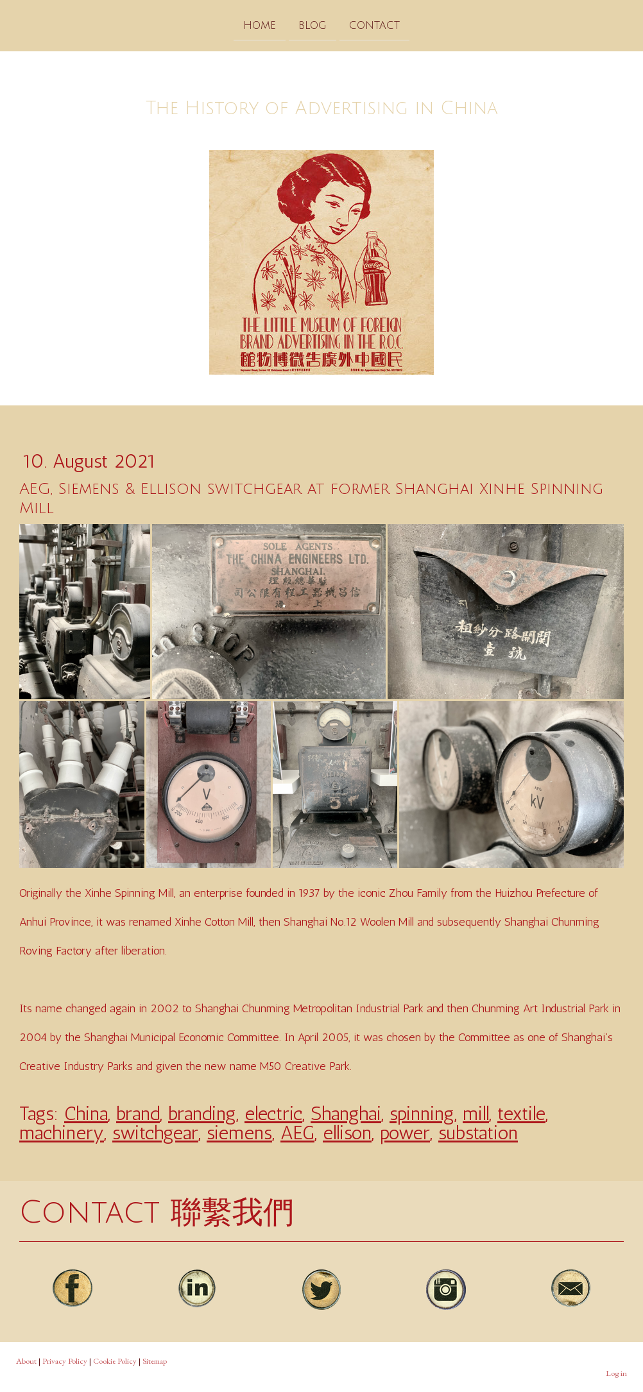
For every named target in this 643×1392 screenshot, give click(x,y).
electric (273, 1113)
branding (202, 1113)
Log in (616, 1373)
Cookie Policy (115, 1360)
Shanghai (346, 1113)
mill (476, 1113)
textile (521, 1113)
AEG (297, 1132)
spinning (422, 1113)
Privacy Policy (64, 1360)
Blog (312, 25)
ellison (347, 1132)
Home (259, 25)
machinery (61, 1132)
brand (138, 1113)
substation (478, 1132)
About (26, 1360)
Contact (374, 25)
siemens (239, 1132)
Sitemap (154, 1360)
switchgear (155, 1132)
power (405, 1132)
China (86, 1113)
